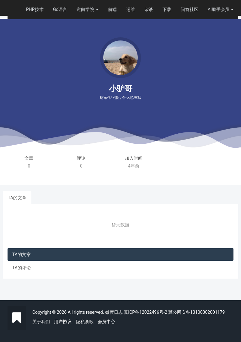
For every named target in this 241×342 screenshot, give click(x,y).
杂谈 (148, 9)
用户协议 (63, 321)
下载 (167, 9)
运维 (130, 9)
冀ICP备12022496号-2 (145, 312)
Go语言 (60, 9)
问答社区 (189, 9)
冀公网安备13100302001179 (196, 312)
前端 (112, 9)
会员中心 (106, 321)
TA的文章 (17, 197)
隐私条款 (85, 321)
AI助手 (214, 9)
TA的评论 (21, 267)
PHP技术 (35, 9)
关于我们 (41, 321)
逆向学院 (87, 9)
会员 (227, 9)
